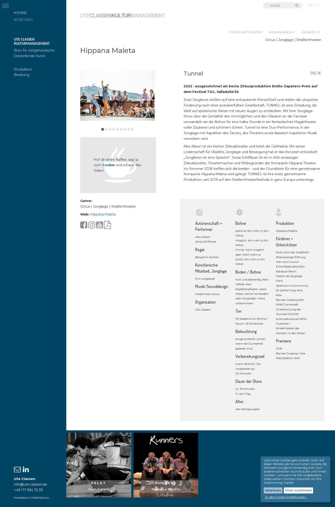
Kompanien (282, 32)
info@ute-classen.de (30, 484)
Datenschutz (40, 497)
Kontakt (23, 20)
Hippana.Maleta (106, 214)
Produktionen (245, 32)
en (317, 5)
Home (20, 13)
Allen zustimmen (298, 490)
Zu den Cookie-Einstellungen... (286, 497)
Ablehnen (273, 490)
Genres (311, 32)
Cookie (112, 165)
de (310, 5)
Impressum (21, 497)
